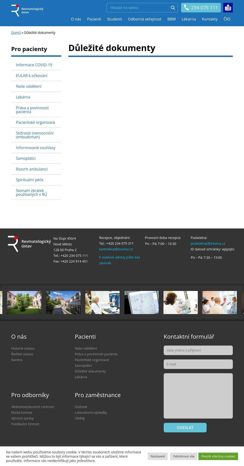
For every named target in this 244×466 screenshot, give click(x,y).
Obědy (80, 418)
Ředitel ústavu (22, 354)
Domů (16, 32)
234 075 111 (200, 7)
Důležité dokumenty (90, 371)
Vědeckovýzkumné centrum (32, 406)
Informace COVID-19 (34, 64)
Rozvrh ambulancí (32, 169)
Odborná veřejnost (144, 19)
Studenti (114, 19)
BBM (171, 19)
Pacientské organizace (35, 122)
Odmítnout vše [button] (183, 456)
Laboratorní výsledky (91, 412)
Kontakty (210, 19)
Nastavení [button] (158, 456)
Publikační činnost (25, 424)
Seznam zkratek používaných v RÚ (31, 192)
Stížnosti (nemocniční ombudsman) (35, 135)
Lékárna (189, 19)
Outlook (81, 406)
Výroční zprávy (22, 418)
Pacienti (94, 19)
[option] (141, 302)
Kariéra (16, 359)
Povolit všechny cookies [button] (218, 456)
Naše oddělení (28, 86)
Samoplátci (26, 158)
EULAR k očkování (31, 75)
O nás (76, 19)
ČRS (227, 19)
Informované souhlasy (36, 147)
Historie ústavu (23, 348)
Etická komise (21, 412)
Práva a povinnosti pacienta (32, 109)
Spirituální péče (29, 179)
